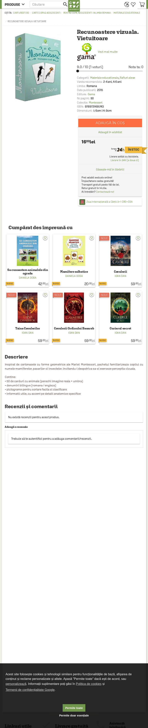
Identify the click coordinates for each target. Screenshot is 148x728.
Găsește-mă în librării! (110, 169)
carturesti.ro (21, 13)
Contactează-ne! (105, 191)
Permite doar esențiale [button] (74, 715)
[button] (49, 4)
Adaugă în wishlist (110, 132)
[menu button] (16, 4)
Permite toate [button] (74, 708)
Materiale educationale (127, 13)
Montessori (95, 102)
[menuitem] (126, 4)
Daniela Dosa (27, 277)
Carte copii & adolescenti (46, 13)
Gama (91, 94)
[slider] (110, 71)
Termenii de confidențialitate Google (30, 689)
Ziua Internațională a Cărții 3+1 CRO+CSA (109, 201)
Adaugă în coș (110, 123)
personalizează (16, 683)
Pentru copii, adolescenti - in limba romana (87, 13)
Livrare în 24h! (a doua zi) (125, 160)
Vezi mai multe (97, 51)
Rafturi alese (127, 77)
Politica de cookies (89, 683)
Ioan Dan (120, 275)
